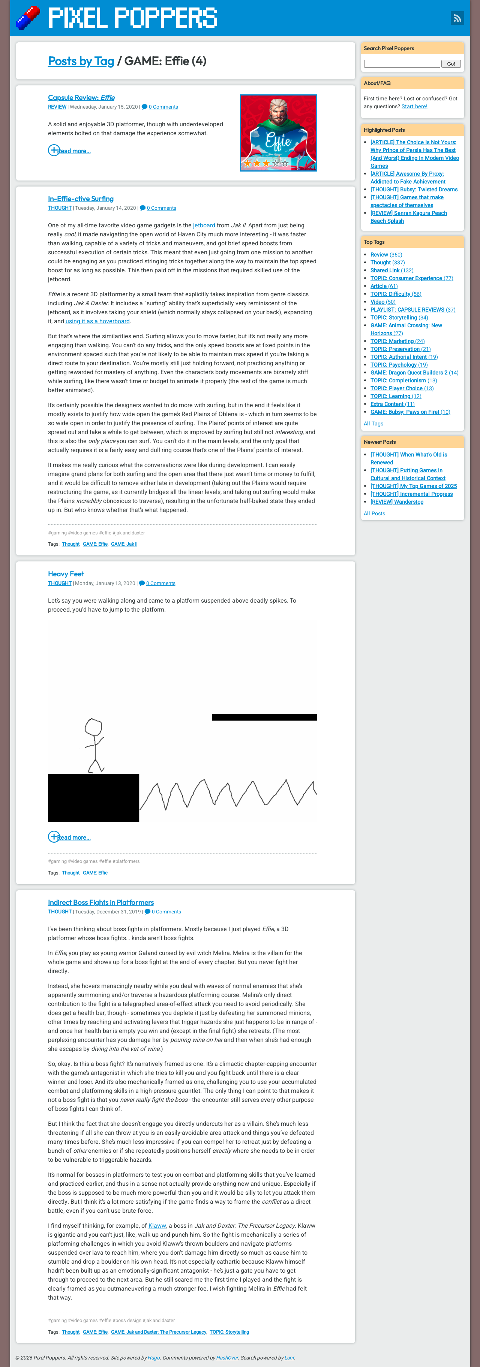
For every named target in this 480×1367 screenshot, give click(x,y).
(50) (383, 302)
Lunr (289, 1358)
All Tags (373, 424)
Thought (60, 208)
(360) (386, 255)
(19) (404, 357)
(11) (392, 404)
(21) (400, 349)
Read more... (74, 151)
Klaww (157, 1225)
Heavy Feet (66, 573)
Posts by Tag (81, 60)
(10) (410, 412)
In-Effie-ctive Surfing (81, 198)
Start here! (415, 106)
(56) (396, 294)
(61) (384, 286)
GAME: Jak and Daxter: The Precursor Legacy (158, 1332)
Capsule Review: (81, 97)
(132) (392, 271)
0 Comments (163, 107)
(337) (387, 263)
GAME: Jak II (124, 544)
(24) (397, 341)
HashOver (227, 1358)
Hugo (153, 1358)
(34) (399, 318)
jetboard (204, 225)
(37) (413, 310)
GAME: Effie (95, 544)
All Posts (374, 514)
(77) (411, 278)
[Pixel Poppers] (240, 18)
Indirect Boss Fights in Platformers (101, 902)
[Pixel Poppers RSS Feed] (457, 18)
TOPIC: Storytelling (229, 1332)
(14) (414, 373)
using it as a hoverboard (98, 321)
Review (57, 107)
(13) (403, 381)
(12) (396, 396)
